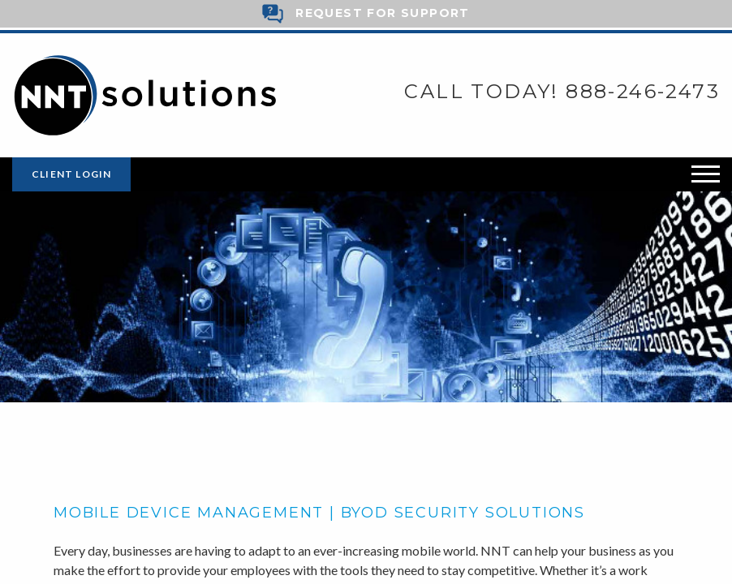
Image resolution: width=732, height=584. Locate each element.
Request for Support (382, 13)
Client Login (71, 174)
